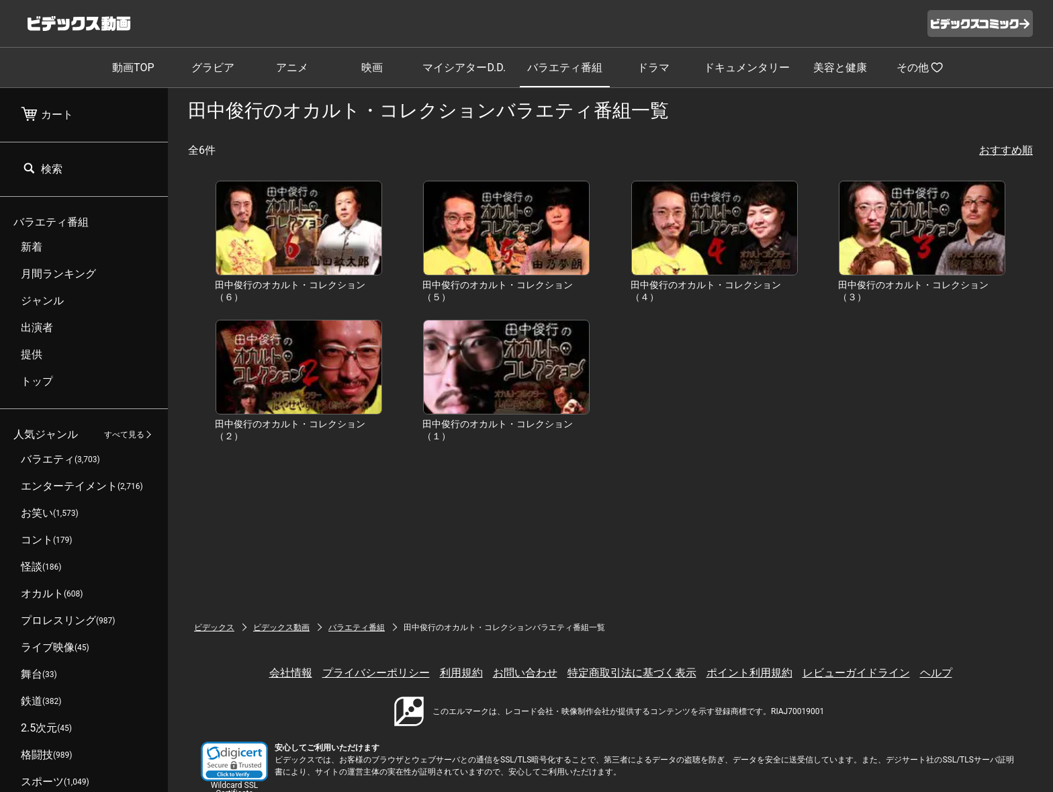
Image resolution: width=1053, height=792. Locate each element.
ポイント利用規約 (749, 672)
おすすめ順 (1006, 150)
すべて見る (124, 434)
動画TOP (133, 67)
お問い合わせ (525, 672)
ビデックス (214, 627)
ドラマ (653, 67)
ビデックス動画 (281, 627)
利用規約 (461, 672)
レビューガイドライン (856, 672)
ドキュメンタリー (747, 67)
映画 (372, 67)
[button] (234, 761)
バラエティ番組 (564, 67)
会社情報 (290, 672)
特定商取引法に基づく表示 (631, 672)
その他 (920, 67)
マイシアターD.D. (464, 67)
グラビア (212, 67)
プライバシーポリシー (376, 672)
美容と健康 (840, 67)
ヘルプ (936, 672)
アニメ (292, 67)
